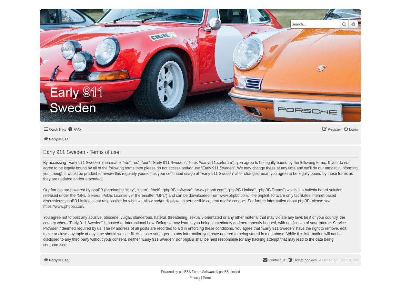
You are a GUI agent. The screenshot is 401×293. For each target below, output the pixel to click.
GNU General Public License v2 (105, 195)
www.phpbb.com (233, 195)
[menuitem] (74, 129)
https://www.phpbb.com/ (63, 206)
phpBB (184, 272)
